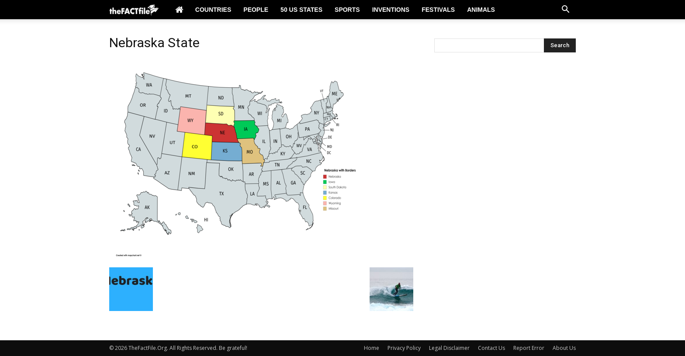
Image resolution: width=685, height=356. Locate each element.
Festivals (438, 9)
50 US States (301, 9)
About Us (564, 348)
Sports (347, 9)
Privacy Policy (404, 348)
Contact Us (491, 348)
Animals (481, 9)
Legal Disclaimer (449, 348)
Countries (213, 9)
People (255, 9)
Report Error (528, 348)
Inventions (391, 9)
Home (371, 348)
